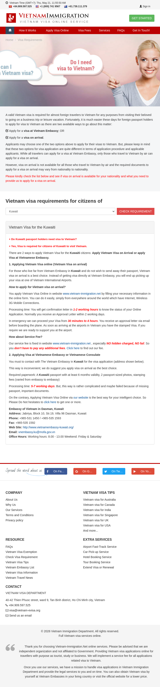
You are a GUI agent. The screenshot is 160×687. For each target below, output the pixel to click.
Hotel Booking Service (97, 557)
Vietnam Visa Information (22, 572)
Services (104, 30)
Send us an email (20, 615)
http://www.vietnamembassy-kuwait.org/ (48, 427)
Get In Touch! (141, 30)
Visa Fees (84, 30)
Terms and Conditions (19, 515)
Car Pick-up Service (96, 552)
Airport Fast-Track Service (100, 546)
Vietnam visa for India (97, 510)
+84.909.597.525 (20, 605)
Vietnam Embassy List (20, 567)
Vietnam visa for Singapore (100, 515)
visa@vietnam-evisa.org (24, 610)
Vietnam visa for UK (96, 520)
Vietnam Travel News (19, 577)
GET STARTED (142, 18)
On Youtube (142, 471)
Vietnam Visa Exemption (21, 552)
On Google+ (84, 471)
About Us (12, 499)
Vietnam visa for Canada (99, 504)
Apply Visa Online (57, 30)
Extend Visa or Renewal (98, 567)
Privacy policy (14, 520)
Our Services (14, 510)
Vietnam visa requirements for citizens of (54, 201)
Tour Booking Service (96, 562)
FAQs (121, 30)
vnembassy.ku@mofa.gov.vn (36, 432)
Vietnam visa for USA (97, 525)
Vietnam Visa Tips (17, 562)
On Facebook (55, 471)
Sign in (145, 6)
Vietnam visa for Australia (99, 499)
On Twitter (114, 471)
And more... (90, 530)
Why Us (11, 504)
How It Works (27, 30)
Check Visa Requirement (22, 557)
